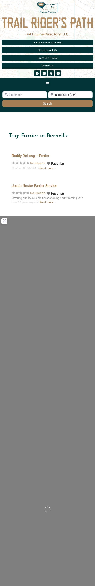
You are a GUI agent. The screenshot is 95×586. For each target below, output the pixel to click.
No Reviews (37, 163)
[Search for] (24, 94)
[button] (47, 83)
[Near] (70, 94)
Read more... (48, 202)
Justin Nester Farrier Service (34, 185)
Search (52, 103)
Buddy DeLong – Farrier (30, 156)
